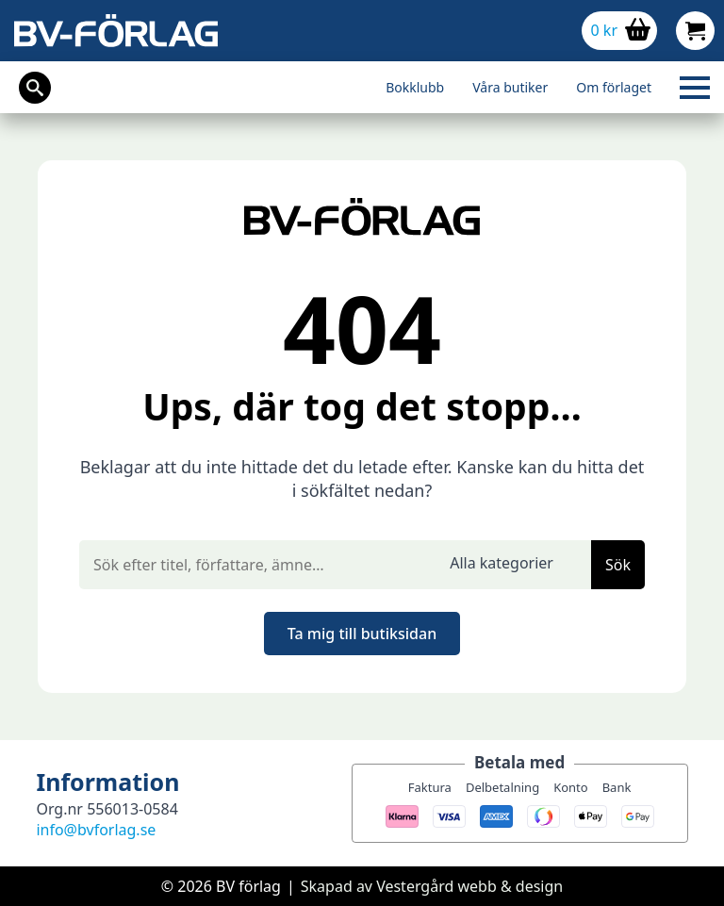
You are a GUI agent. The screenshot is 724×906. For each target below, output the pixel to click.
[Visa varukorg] (619, 30)
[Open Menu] (695, 88)
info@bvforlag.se (96, 829)
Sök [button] (618, 564)
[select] (513, 564)
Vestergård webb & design (469, 886)
